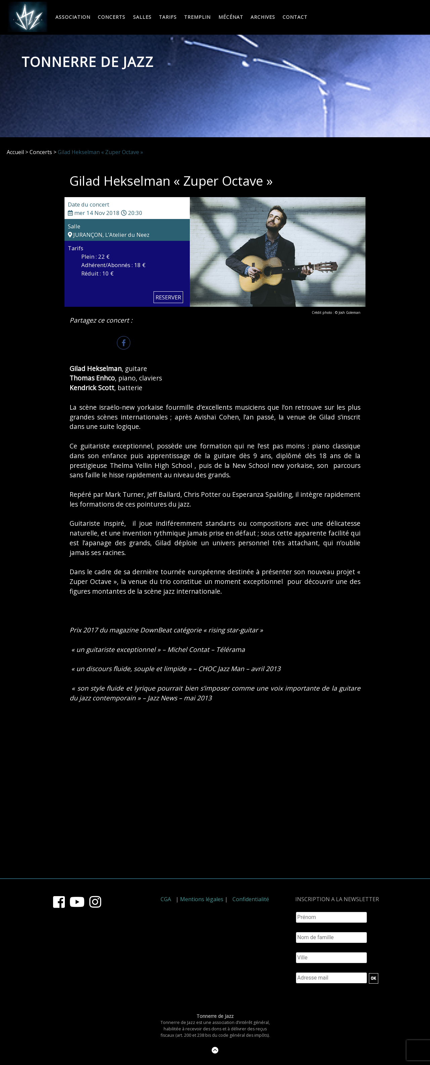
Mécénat (230, 17)
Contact (295, 17)
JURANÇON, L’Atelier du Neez (108, 234)
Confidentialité (250, 899)
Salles (142, 17)
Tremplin (197, 17)
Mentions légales (201, 899)
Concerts (111, 17)
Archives (263, 17)
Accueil (15, 152)
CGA (166, 899)
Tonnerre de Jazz (88, 61)
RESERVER (168, 297)
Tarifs (168, 17)
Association (72, 17)
